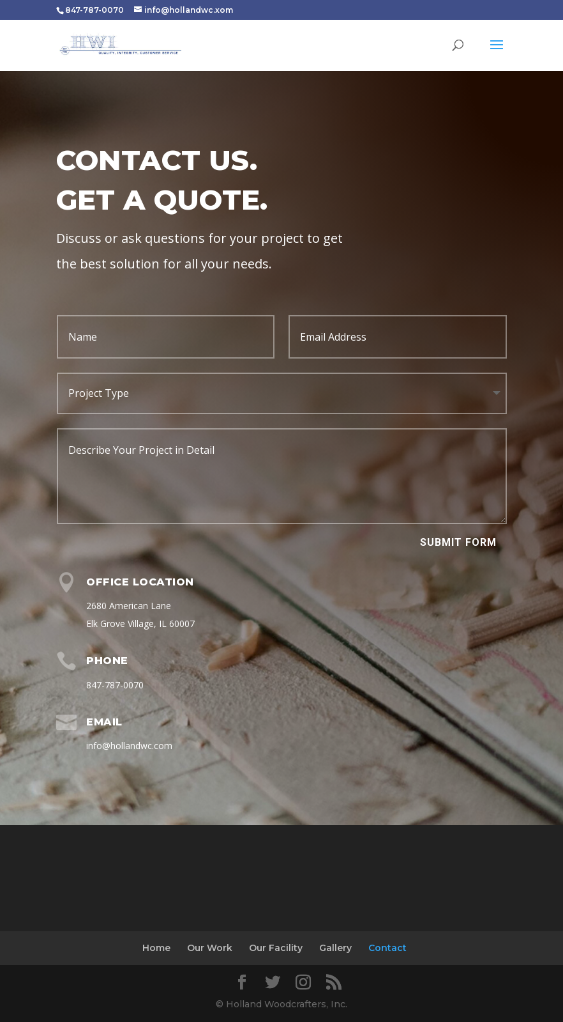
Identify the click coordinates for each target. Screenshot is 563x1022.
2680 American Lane (128, 606)
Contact (387, 948)
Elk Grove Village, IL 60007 (140, 623)
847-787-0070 (115, 685)
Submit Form (458, 542)
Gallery (335, 948)
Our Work (209, 948)
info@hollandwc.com (129, 745)
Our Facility (276, 948)
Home (156, 948)
